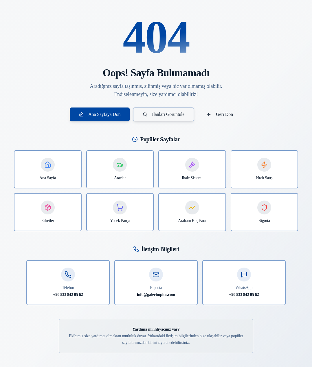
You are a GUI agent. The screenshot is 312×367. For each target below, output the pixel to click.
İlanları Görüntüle (163, 114)
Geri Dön (220, 114)
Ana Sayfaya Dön (99, 114)
